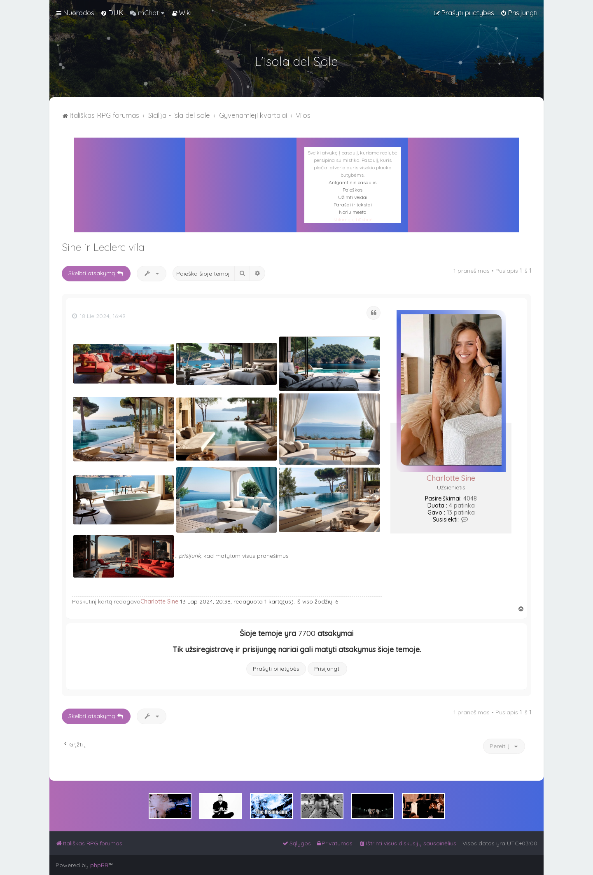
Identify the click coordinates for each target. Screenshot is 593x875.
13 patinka (461, 512)
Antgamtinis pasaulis (352, 182)
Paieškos (352, 190)
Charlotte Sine (451, 478)
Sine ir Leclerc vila (103, 247)
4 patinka (462, 505)
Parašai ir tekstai (353, 204)
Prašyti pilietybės (276, 668)
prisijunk (190, 555)
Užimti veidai (352, 197)
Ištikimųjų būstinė (352, 219)
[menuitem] (112, 13)
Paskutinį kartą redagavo (106, 601)
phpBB (99, 865)
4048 (470, 498)
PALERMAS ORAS (240, 175)
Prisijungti (327, 668)
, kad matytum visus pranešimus (245, 555)
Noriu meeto (352, 212)
